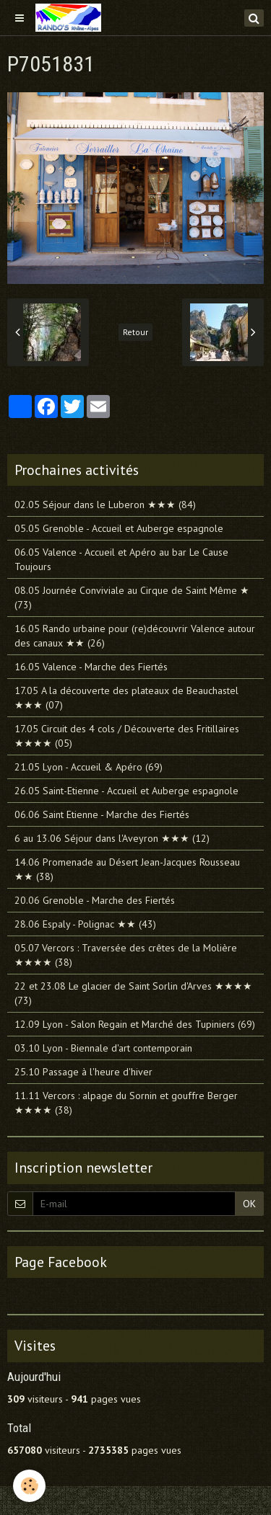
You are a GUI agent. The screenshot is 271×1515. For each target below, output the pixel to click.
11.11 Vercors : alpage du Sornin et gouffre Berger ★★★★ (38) (126, 1102)
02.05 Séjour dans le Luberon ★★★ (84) (105, 504)
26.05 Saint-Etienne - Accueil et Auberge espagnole (126, 790)
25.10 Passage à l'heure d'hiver (83, 1071)
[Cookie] (29, 1486)
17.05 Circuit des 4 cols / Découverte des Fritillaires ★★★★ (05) (126, 736)
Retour (135, 331)
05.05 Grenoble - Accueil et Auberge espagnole (118, 528)
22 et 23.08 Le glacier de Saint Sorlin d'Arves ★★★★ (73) (133, 993)
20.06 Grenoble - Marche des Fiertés (94, 900)
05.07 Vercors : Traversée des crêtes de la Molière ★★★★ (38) (125, 955)
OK (249, 1203)
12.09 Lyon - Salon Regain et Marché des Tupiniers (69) (134, 1024)
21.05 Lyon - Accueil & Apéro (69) (88, 766)
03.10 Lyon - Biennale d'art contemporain (103, 1047)
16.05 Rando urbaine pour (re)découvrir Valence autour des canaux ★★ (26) (134, 635)
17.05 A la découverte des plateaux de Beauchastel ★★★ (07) (126, 697)
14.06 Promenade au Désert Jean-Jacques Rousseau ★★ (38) (127, 869)
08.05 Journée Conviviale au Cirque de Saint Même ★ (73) (131, 597)
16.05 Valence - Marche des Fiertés (91, 666)
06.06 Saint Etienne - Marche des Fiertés (101, 814)
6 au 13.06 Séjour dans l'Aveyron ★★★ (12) (112, 838)
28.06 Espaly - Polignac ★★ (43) (85, 924)
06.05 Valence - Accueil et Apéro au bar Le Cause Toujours (121, 559)
